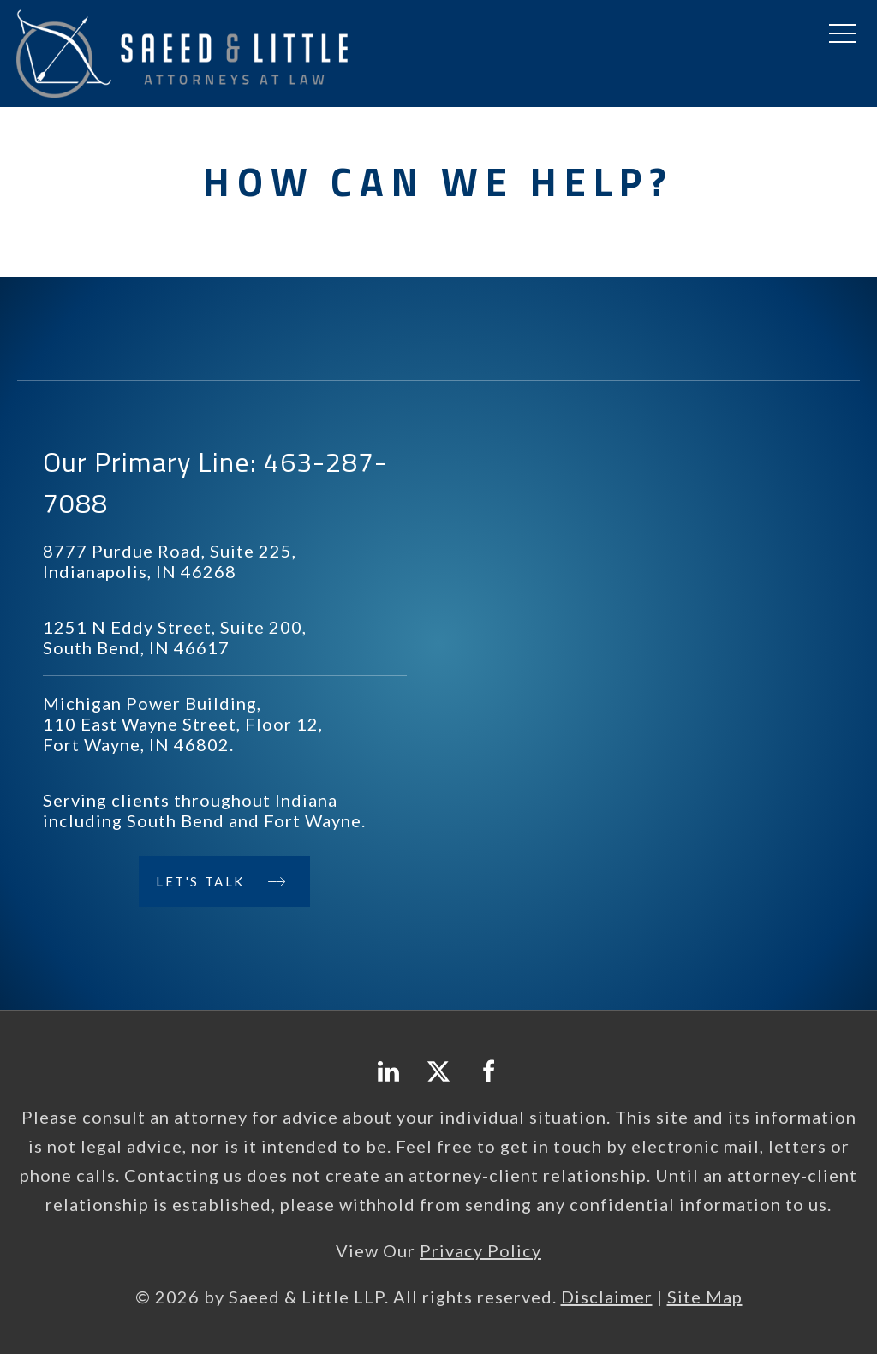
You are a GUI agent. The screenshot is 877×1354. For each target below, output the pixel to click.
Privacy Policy (480, 1250)
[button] (843, 34)
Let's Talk (200, 881)
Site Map (705, 1296)
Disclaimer (607, 1296)
